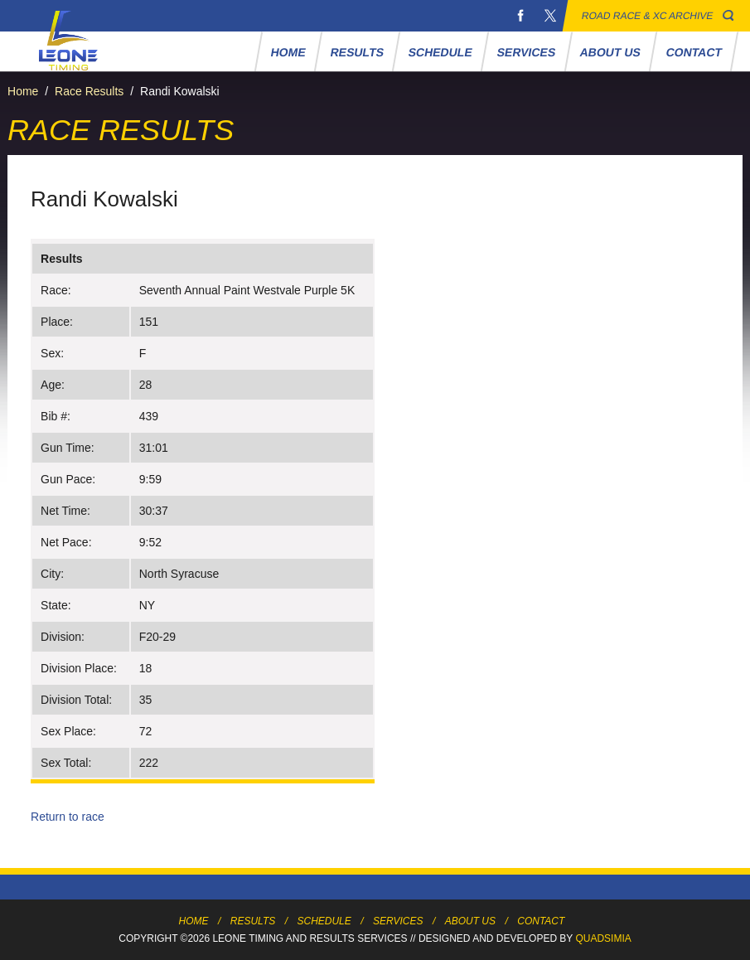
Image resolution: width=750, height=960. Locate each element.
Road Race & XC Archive (647, 16)
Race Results (89, 91)
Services (526, 52)
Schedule (440, 52)
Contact (694, 52)
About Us (610, 52)
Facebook (520, 15)
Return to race (67, 816)
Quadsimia (603, 938)
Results (357, 52)
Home (288, 52)
